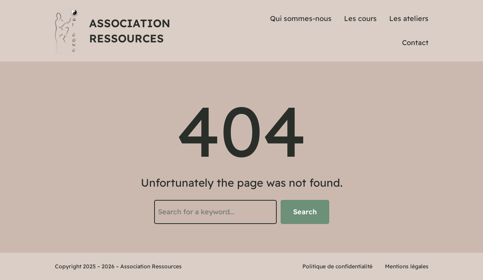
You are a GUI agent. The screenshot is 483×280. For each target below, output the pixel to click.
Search (305, 211)
